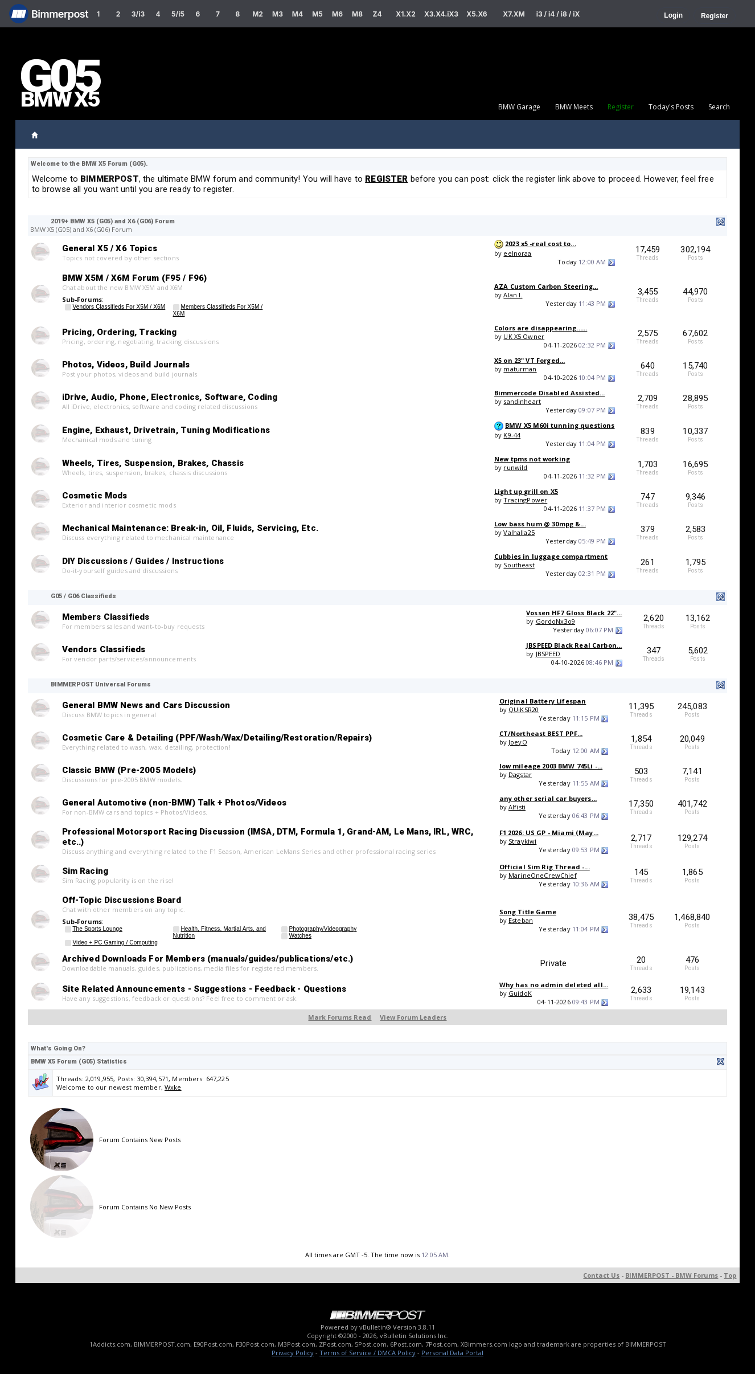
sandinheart (522, 401)
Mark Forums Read (339, 1017)
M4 (297, 14)
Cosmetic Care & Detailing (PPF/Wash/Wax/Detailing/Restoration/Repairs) (217, 738)
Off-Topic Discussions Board (122, 900)
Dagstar (520, 774)
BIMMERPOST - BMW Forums (671, 1275)
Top (730, 1275)
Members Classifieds (106, 617)
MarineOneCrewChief (542, 875)
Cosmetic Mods (95, 495)
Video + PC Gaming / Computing (115, 942)
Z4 (376, 14)
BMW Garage (519, 107)
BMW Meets (574, 107)
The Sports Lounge (97, 929)
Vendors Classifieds (104, 649)
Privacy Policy (293, 1352)
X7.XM (513, 14)
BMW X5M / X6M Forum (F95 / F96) (134, 278)
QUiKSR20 (523, 709)
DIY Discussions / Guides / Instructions (143, 561)
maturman (519, 369)
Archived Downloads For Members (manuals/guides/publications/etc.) (208, 959)
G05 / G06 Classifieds (83, 596)
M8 (357, 14)
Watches (300, 936)
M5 (317, 14)
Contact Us (601, 1275)
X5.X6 (476, 14)
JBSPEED (548, 653)
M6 (337, 14)
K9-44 (511, 435)
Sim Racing (85, 871)
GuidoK (520, 993)
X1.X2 (405, 14)
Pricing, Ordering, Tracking (119, 332)
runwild (515, 467)
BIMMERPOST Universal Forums (101, 684)
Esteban (520, 920)
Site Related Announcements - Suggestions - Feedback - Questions (204, 989)
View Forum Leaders (413, 1017)
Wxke (173, 1087)
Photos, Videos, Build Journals (126, 364)
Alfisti (517, 807)
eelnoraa (517, 253)
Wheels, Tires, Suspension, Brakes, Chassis (153, 463)
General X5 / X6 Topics (109, 248)
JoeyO (517, 742)
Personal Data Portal (452, 1352)
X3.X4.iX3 (441, 14)
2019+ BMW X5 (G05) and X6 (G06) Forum (113, 221)
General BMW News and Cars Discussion (146, 705)
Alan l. (512, 295)
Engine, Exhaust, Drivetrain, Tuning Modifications (166, 430)
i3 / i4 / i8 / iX (558, 14)
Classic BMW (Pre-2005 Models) (129, 770)
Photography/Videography (322, 929)
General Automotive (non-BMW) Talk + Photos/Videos (174, 803)
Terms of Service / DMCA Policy (367, 1352)
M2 (257, 14)
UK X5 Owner (523, 336)
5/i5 (177, 14)
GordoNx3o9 (556, 621)
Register (714, 16)
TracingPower (525, 500)
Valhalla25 (519, 532)
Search (719, 107)
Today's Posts (671, 107)
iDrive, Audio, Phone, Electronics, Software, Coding (170, 397)
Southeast (518, 565)
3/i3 (138, 14)
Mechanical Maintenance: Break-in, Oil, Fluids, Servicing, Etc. (190, 528)
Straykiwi (522, 841)
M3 (277, 14)
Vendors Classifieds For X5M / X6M (118, 307)
